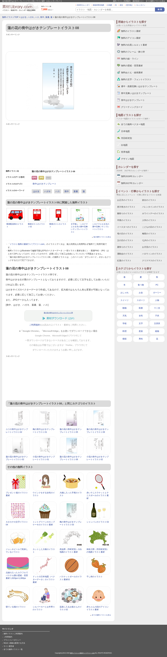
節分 (121, 5)
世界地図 (125, 152)
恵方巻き (129, 5)
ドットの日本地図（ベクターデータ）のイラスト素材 (44, 579)
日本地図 (125, 131)
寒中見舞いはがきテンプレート (136, 93)
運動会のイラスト (125, 254)
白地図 (109, 5)
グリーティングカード (132, 107)
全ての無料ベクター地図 (133, 124)
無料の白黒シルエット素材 (134, 45)
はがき (24, 17)
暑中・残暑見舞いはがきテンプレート (139, 86)
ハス (37, 17)
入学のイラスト (149, 220)
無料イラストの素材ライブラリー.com (82, 653)
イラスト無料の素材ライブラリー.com (27, 244)
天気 (125, 315)
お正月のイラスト (125, 200)
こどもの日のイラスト (152, 227)
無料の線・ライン (129, 58)
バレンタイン (140, 5)
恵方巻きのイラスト (126, 207)
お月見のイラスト (150, 247)
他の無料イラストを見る (102, 237)
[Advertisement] (58, 42)
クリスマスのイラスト (152, 260)
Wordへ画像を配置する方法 (14, 643)
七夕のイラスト (149, 240)
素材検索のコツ (138, 1)
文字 (141, 323)
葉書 (47, 17)
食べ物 (141, 285)
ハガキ (31, 17)
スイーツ (124, 300)
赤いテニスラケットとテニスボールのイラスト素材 (98, 495)
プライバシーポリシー (12, 640)
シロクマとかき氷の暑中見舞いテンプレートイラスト (100, 226)
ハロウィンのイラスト (152, 254)
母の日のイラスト (125, 233)
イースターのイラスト (127, 227)
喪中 (42, 17)
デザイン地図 (127, 159)
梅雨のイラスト (149, 233)
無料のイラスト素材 (131, 31)
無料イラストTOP (10, 17)
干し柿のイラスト (95, 576)
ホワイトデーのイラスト (153, 213)
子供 (157, 315)
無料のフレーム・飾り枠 (133, 52)
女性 (141, 315)
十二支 (157, 308)
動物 (125, 308)
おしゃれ (124, 292)
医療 (141, 308)
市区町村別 (126, 138)
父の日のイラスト (125, 240)
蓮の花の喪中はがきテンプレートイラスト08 (58, 312)
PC (157, 285)
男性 (141, 339)
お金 (141, 292)
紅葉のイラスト (124, 260)
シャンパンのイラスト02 (98, 522)
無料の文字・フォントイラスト (136, 79)
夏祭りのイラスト (125, 247)
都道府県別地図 (98, 5)
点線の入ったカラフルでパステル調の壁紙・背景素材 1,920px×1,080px (17, 575)
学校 (125, 323)
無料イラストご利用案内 (121, 1)
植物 (157, 331)
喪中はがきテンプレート (44, 183)
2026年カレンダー (83, 5)
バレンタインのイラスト (153, 207)
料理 (125, 331)
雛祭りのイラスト (125, 213)
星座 (141, 331)
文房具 (157, 323)
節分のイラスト (149, 200)
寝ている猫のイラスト (16, 607)
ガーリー (157, 292)
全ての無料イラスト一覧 (13, 649)
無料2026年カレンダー (132, 176)
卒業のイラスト (124, 220)
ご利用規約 (34, 325)
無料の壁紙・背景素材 (132, 65)
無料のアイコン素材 (131, 38)
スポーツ (141, 300)
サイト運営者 (9, 646)
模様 (125, 339)
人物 (157, 300)
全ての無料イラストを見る (155, 1)
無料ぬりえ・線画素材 (132, 72)
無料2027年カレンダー (132, 183)
